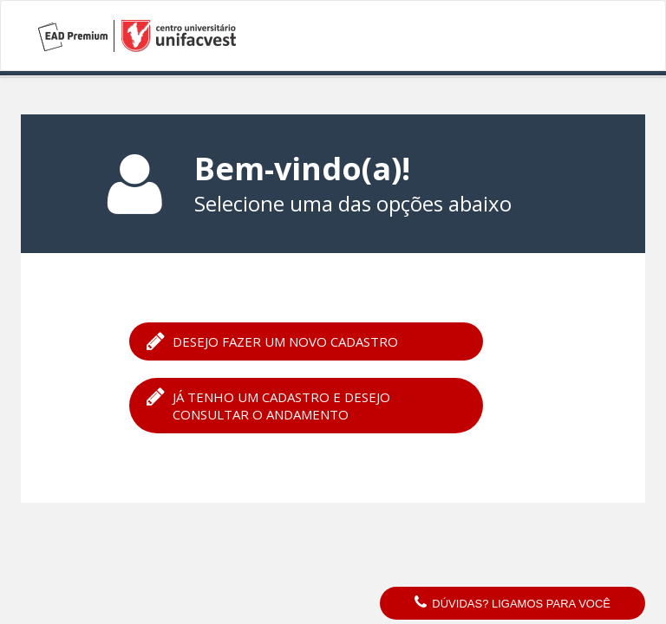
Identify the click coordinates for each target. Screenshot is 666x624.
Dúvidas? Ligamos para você (512, 602)
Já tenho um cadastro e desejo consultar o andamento (268, 404)
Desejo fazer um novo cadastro (272, 340)
